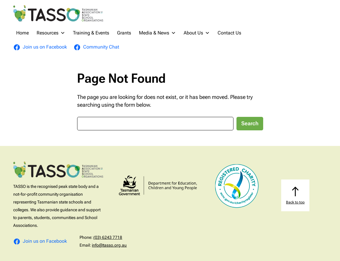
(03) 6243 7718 (107, 237)
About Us (197, 33)
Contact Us (229, 33)
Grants (124, 33)
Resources (51, 33)
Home (22, 33)
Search (249, 123)
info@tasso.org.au (109, 245)
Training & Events (91, 33)
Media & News (157, 33)
